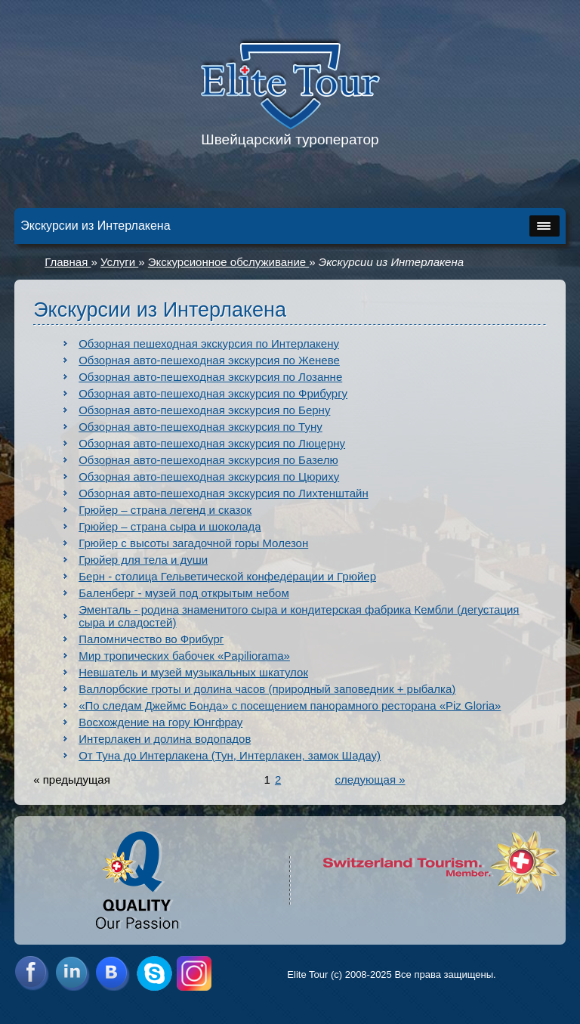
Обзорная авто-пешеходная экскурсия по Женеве (209, 360)
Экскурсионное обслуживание (228, 261)
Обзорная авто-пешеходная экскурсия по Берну (204, 410)
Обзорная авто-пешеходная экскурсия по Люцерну (212, 443)
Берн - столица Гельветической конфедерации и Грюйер (227, 576)
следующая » (370, 779)
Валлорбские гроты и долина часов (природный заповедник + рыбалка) (267, 688)
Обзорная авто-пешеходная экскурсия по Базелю (208, 459)
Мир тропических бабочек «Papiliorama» (184, 655)
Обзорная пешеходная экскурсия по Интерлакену (209, 343)
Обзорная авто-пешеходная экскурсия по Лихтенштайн (224, 493)
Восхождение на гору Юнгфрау (160, 722)
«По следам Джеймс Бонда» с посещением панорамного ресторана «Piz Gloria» (290, 705)
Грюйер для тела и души (143, 559)
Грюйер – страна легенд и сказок (165, 509)
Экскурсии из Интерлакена (391, 261)
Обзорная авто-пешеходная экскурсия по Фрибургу (213, 393)
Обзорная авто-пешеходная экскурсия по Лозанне (210, 376)
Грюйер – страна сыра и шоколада (170, 526)
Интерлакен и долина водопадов (165, 738)
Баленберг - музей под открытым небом (184, 592)
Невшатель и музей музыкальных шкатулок (193, 672)
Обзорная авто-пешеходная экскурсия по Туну (200, 426)
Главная (68, 261)
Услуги (119, 261)
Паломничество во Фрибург (151, 639)
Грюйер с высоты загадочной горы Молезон (193, 543)
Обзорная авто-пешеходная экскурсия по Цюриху (209, 476)
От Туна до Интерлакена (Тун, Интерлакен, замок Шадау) (230, 755)
